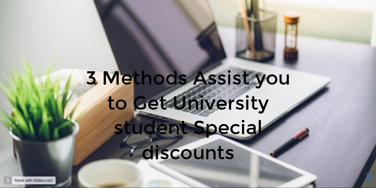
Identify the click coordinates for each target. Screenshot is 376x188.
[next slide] (368, 177)
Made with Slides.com (33, 180)
